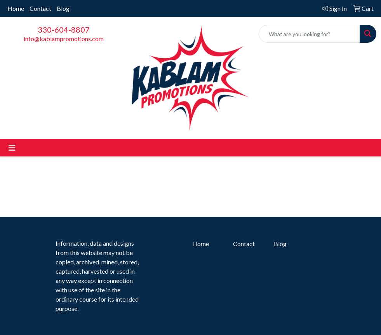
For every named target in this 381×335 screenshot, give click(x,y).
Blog (63, 8)
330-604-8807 (64, 29)
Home (15, 8)
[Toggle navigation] (12, 147)
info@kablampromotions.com (64, 38)
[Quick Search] (309, 34)
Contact (40, 8)
